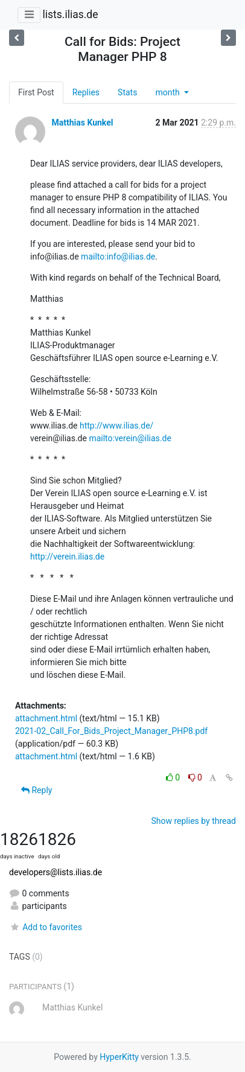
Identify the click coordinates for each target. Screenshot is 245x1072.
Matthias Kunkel (82, 122)
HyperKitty (119, 1057)
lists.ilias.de (70, 14)
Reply (36, 790)
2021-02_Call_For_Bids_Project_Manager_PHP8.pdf (111, 731)
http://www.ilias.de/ (116, 425)
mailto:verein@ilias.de (130, 438)
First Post (36, 92)
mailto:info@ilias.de (118, 256)
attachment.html (46, 718)
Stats (127, 92)
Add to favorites (45, 927)
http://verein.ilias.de (67, 556)
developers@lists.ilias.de (55, 872)
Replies (86, 92)
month (168, 92)
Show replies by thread (193, 821)
